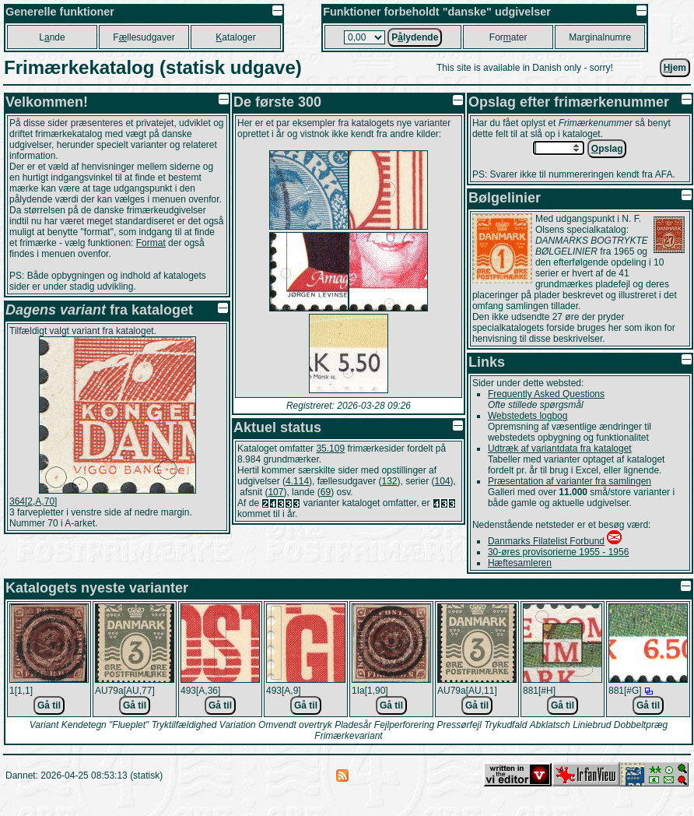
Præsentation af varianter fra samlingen (569, 481)
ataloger (235, 37)
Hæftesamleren (520, 562)
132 (389, 481)
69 (326, 492)
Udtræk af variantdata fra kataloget (560, 448)
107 (275, 492)
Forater (508, 37)
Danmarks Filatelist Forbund (546, 541)
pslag (607, 148)
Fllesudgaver (143, 37)
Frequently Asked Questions (546, 394)
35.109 (330, 448)
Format (151, 242)
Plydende (414, 37)
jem (675, 67)
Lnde (52, 37)
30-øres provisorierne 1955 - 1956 (558, 552)
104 (442, 481)
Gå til (49, 705)
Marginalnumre (600, 37)
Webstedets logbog (528, 415)
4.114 (297, 481)
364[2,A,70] (33, 501)
